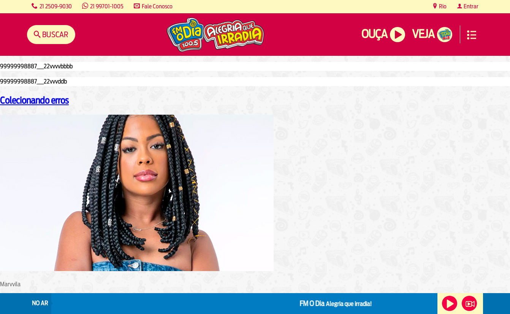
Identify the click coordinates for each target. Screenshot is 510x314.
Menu (471, 35)
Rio (442, 6)
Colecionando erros (34, 100)
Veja (423, 34)
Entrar (470, 6)
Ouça (374, 34)
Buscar (54, 34)
